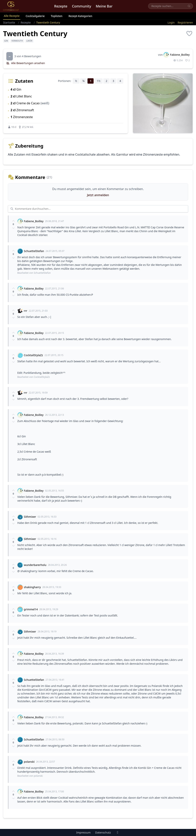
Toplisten (56, 16)
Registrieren (185, 22)
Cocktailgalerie (35, 16)
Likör (29, 40)
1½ (98, 81)
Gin (6, 40)
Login (171, 22)
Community (81, 6)
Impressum (83, 832)
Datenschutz (103, 832)
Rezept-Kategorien (80, 16)
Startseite (9, 22)
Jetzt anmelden (98, 195)
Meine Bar (104, 6)
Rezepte (60, 6)
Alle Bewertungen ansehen (25, 63)
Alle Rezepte (12, 16)
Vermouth (17, 40)
